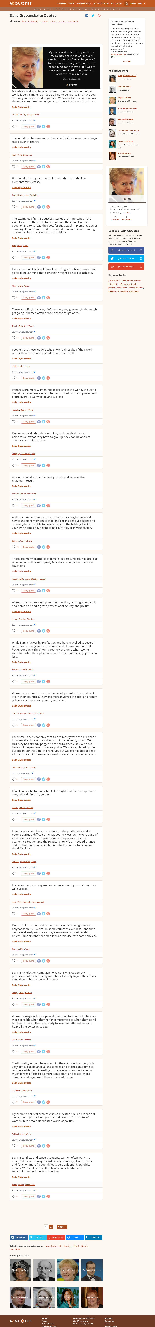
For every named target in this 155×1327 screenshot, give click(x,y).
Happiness (134, 291)
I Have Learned (37, 902)
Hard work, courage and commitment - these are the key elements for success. (49, 180)
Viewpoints (30, 1184)
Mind (14, 286)
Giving (14, 992)
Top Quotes (116, 3)
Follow (127, 199)
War (22, 541)
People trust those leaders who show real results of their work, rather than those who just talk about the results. (52, 351)
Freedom (112, 291)
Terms (107, 1324)
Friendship (113, 284)
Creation (22, 619)
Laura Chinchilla (125, 141)
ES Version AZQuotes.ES (83, 1324)
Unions (33, 767)
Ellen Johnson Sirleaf (127, 75)
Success (137, 280)
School (15, 807)
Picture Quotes (101, 3)
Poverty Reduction (28, 713)
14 (17, 465)
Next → (62, 1226)
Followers (127, 219)
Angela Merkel (124, 97)
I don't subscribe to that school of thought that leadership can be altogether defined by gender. (54, 792)
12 (17, 126)
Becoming (27, 155)
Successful (25, 453)
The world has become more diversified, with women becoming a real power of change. (54, 139)
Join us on (126, 250)
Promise (28, 992)
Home (14, 619)
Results (23, 493)
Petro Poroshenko (126, 119)
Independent (17, 767)
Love (124, 280)
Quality (23, 410)
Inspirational (114, 280)
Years (27, 949)
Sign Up (141, 3)
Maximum (31, 493)
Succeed (26, 902)
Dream (15, 114)
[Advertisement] (56, 34)
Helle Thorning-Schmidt (128, 130)
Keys (37, 195)
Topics (71, 3)
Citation (126, 212)
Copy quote (28, 126)
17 (17, 257)
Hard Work (73, 21)
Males (22, 1134)
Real (14, 155)
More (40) (127, 61)
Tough (15, 326)
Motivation (25, 861)
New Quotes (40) (30, 21)
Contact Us (109, 1321)
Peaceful (15, 410)
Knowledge (123, 291)
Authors (61, 3)
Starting (30, 619)
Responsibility (18, 579)
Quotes (115, 219)
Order (33, 861)
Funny (130, 280)
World (19, 155)
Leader (27, 366)
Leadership (122, 287)
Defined (29, 807)
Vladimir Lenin (124, 86)
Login (133, 3)
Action (26, 286)
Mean (14, 1184)
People (20, 366)
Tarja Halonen (124, 153)
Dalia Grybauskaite (21, 107)
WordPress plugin (80, 1321)
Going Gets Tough (26, 326)
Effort (53, 21)
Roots (25, 245)
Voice (20, 1039)
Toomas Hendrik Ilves (127, 108)
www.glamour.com (118, 54)
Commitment (18, 195)
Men (14, 245)
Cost (26, 767)
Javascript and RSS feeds (83, 1318)
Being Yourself (33, 114)
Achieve (15, 493)
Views (14, 1039)
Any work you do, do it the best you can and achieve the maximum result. (48, 478)
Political (15, 1134)
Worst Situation (32, 579)
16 (17, 166)
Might (20, 286)
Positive (139, 287)
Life (121, 284)
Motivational (130, 284)
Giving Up (16, 453)
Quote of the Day (84, 3)
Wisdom (112, 287)
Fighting (28, 541)
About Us (108, 1318)
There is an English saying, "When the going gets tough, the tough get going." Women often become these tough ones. (54, 311)
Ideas (19, 245)
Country (44, 21)
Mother (15, 669)
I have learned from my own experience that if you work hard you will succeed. (54, 886)
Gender (61, 21)
